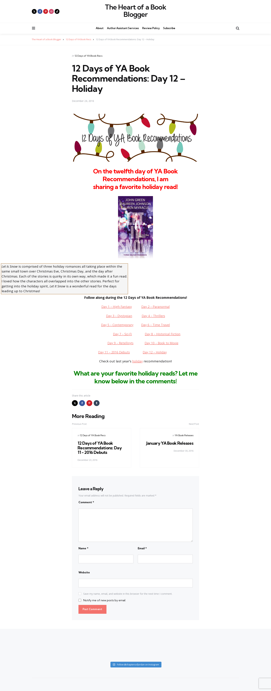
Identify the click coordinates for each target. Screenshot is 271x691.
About (100, 28)
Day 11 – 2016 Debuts (113, 352)
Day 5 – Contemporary (116, 325)
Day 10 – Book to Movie (162, 343)
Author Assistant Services (123, 28)
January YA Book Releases (178, 445)
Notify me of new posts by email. (104, 600)
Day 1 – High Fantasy (115, 306)
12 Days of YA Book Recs (88, 55)
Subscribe (169, 28)
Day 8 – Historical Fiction (163, 334)
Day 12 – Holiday (156, 352)
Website (84, 572)
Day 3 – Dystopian (118, 315)
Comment (86, 502)
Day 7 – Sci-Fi (121, 334)
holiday (137, 361)
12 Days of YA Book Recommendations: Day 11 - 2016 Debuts (100, 448)
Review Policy (151, 28)
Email (142, 548)
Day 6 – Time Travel (157, 325)
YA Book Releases (184, 435)
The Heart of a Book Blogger (135, 10)
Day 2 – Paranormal (156, 306)
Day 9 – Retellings (119, 343)
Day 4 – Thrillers (154, 315)
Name (83, 548)
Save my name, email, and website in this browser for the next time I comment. (127, 593)
